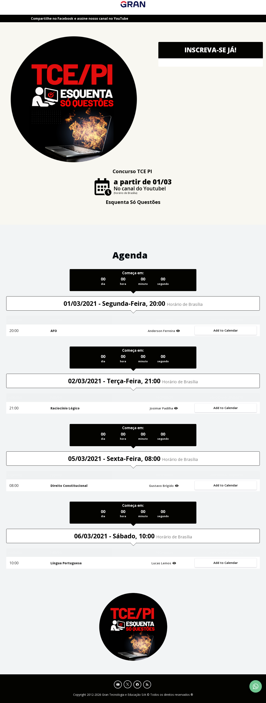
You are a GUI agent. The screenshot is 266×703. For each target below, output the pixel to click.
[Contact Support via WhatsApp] (255, 686)
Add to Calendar (226, 330)
